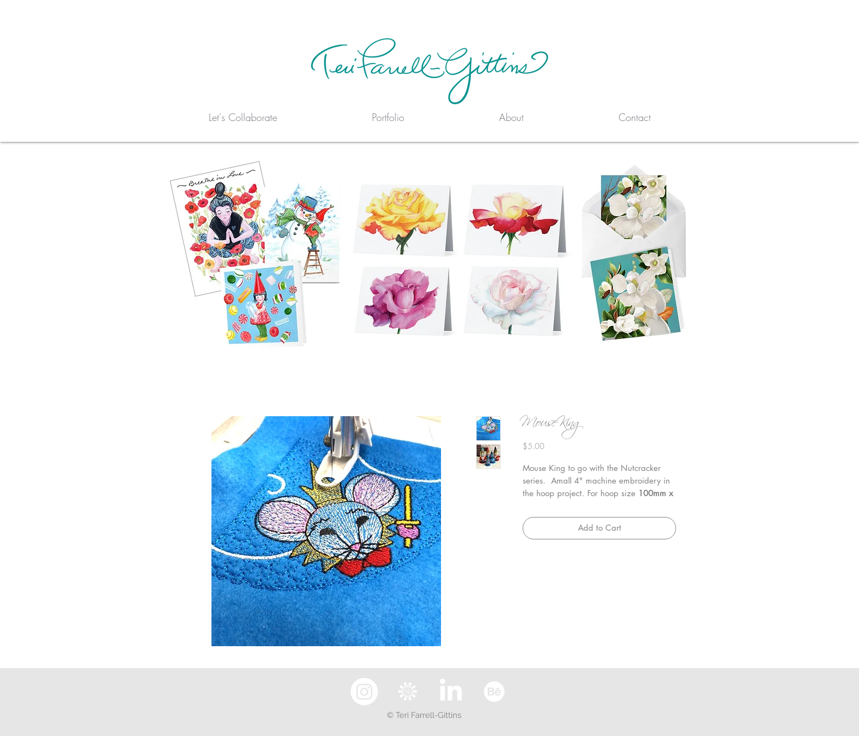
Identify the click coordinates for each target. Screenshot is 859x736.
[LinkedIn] (451, 691)
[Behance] (494, 691)
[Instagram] (364, 691)
